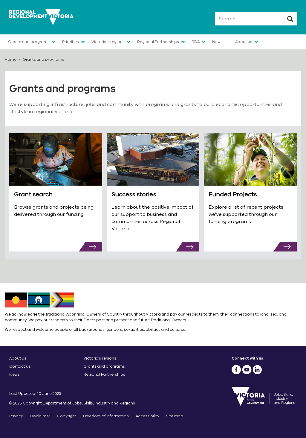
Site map (174, 416)
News (217, 41)
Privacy (16, 416)
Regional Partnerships (158, 41)
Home (10, 59)
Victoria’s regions (99, 358)
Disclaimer (40, 416)
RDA (196, 41)
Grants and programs (29, 41)
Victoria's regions (108, 41)
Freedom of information (106, 416)
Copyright (66, 416)
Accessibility (147, 416)
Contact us (19, 366)
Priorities (70, 41)
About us (243, 41)
